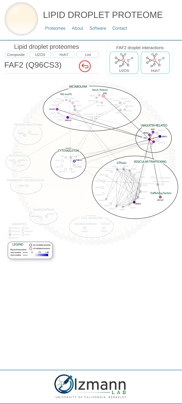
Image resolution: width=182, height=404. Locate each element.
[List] (88, 54)
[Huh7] (64, 54)
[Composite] (16, 54)
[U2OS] (40, 54)
